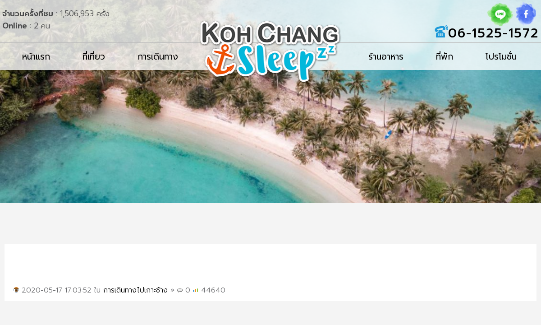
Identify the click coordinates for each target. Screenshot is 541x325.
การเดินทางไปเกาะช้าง (135, 290)
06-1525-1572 (493, 33)
